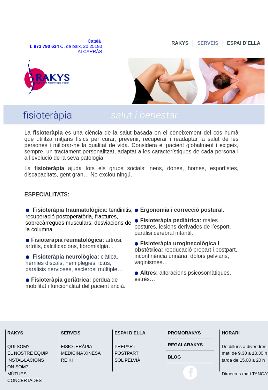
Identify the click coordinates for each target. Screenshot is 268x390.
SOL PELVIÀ (127, 360)
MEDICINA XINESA (81, 353)
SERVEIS (207, 43)
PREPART (124, 346)
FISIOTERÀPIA (76, 346)
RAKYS (179, 43)
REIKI (67, 360)
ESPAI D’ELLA (243, 43)
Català (94, 41)
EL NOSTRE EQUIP (27, 353)
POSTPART (126, 353)
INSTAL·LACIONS (25, 360)
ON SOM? (17, 366)
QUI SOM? (18, 346)
